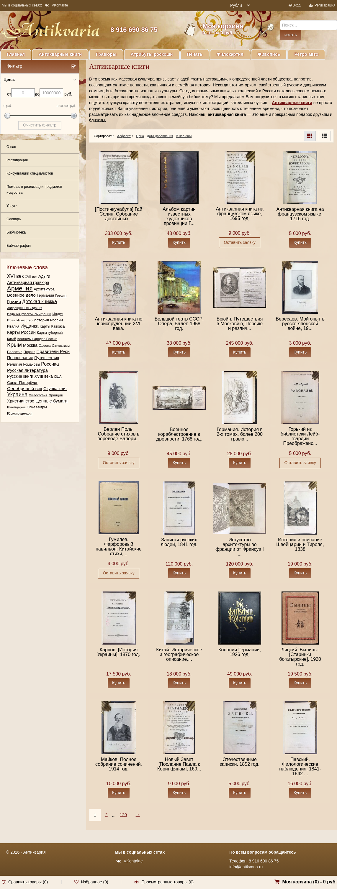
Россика (50, 364)
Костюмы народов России (37, 339)
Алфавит (124, 136)
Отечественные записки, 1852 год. (240, 762)
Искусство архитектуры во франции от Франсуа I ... (239, 546)
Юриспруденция (19, 413)
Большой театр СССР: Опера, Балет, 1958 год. (179, 323)
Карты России (21, 332)
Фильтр (14, 66)
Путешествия (46, 358)
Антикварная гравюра (28, 282)
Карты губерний (50, 333)
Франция (56, 395)
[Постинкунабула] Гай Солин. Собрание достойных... (118, 214)
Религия (14, 364)
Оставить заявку (239, 242)
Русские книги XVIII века (30, 376)
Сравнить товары (25, 882)
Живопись (269, 54)
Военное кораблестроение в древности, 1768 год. (179, 434)
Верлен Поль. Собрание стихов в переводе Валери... (118, 434)
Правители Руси (53, 351)
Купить (118, 242)
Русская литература (27, 370)
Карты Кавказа (52, 326)
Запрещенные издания (24, 308)
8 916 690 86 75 (133, 29)
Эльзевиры (37, 407)
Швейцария (16, 407)
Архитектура (44, 289)
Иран (11, 320)
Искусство (24, 320)
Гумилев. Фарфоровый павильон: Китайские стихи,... (118, 546)
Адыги (44, 276)
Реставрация (17, 160)
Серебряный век (24, 388)
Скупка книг (55, 388)
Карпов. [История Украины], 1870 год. (118, 652)
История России (48, 320)
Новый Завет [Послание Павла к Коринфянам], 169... (179, 764)
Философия (38, 395)
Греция (60, 295)
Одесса (45, 345)
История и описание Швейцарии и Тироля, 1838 (300, 544)
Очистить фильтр (39, 125)
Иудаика (29, 325)
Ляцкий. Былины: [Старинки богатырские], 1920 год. (300, 656)
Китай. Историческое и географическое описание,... (179, 654)
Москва (30, 345)
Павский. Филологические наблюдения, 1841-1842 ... (300, 766)
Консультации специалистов (29, 173)
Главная (16, 54)
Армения (20, 288)
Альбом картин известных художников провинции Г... (179, 216)
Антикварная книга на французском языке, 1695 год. (240, 213)
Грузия (14, 301)
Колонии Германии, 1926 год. (239, 652)
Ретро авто (306, 54)
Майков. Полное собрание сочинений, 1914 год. (118, 764)
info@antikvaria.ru (246, 867)
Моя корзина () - (309, 881)
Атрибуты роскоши (152, 54)
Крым (14, 345)
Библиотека (16, 232)
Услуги (11, 206)
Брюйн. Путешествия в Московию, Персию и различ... (240, 323)
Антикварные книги (60, 54)
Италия (13, 326)
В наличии (184, 136)
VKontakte (56, 5)
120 (123, 814)
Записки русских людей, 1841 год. (179, 542)
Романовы (31, 364)
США (58, 376)
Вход (296, 5)
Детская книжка (39, 301)
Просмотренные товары (164, 882)
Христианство (20, 401)
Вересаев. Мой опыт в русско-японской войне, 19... (300, 323)
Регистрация (325, 5)
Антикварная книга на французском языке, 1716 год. (300, 214)
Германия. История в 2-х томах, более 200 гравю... (240, 434)
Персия (29, 352)
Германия (45, 295)
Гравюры (106, 54)
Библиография (18, 246)
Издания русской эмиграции (29, 314)
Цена (140, 136)
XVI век (15, 276)
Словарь (13, 219)
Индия (57, 314)
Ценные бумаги (51, 400)
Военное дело (21, 295)
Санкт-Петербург (22, 382)
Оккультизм (61, 345)
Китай (11, 339)
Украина (17, 394)
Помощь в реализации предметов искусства (34, 190)
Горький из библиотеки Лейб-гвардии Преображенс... (300, 436)
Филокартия (230, 54)
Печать (194, 54)
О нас (11, 147)
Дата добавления (160, 136)
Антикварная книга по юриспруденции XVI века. (119, 323)
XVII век (31, 276)
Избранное (91, 882)
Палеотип (14, 352)
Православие (20, 357)
